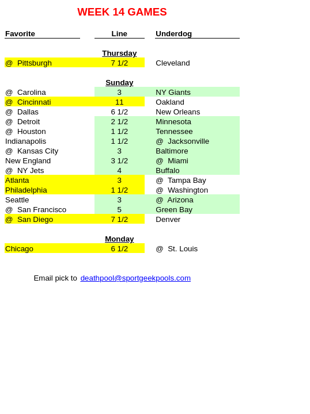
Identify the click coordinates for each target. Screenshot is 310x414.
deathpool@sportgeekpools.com (136, 278)
